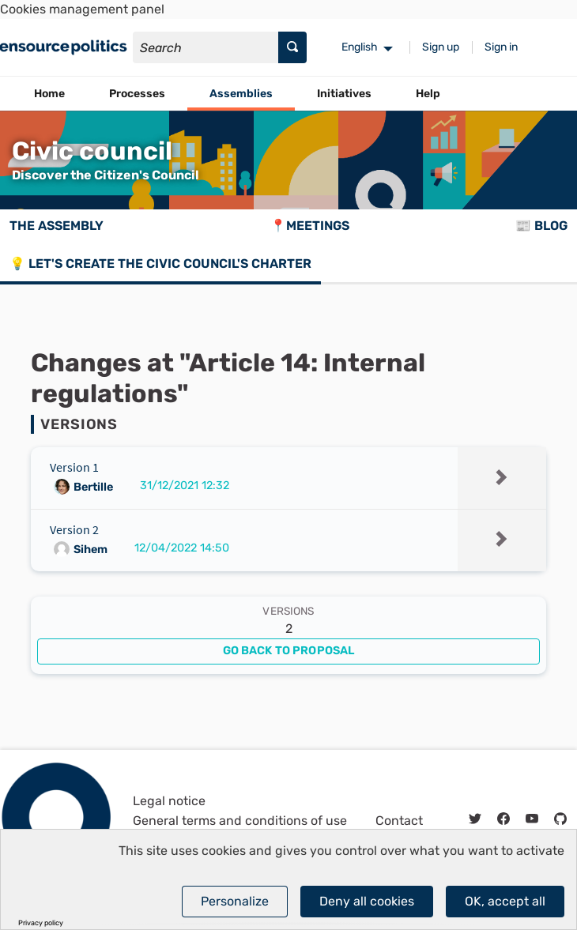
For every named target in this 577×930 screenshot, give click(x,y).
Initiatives (344, 93)
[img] (501, 477)
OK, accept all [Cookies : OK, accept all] (505, 901)
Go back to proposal (289, 650)
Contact (399, 820)
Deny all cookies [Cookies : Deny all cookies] (366, 901)
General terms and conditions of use (240, 820)
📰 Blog (541, 225)
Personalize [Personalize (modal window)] (235, 901)
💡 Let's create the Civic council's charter (160, 263)
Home (49, 93)
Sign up (440, 47)
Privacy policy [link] (40, 923)
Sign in (501, 47)
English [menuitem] (359, 47)
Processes (137, 93)
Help (428, 93)
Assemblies (241, 93)
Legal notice (169, 800)
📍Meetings (309, 225)
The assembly (56, 225)
